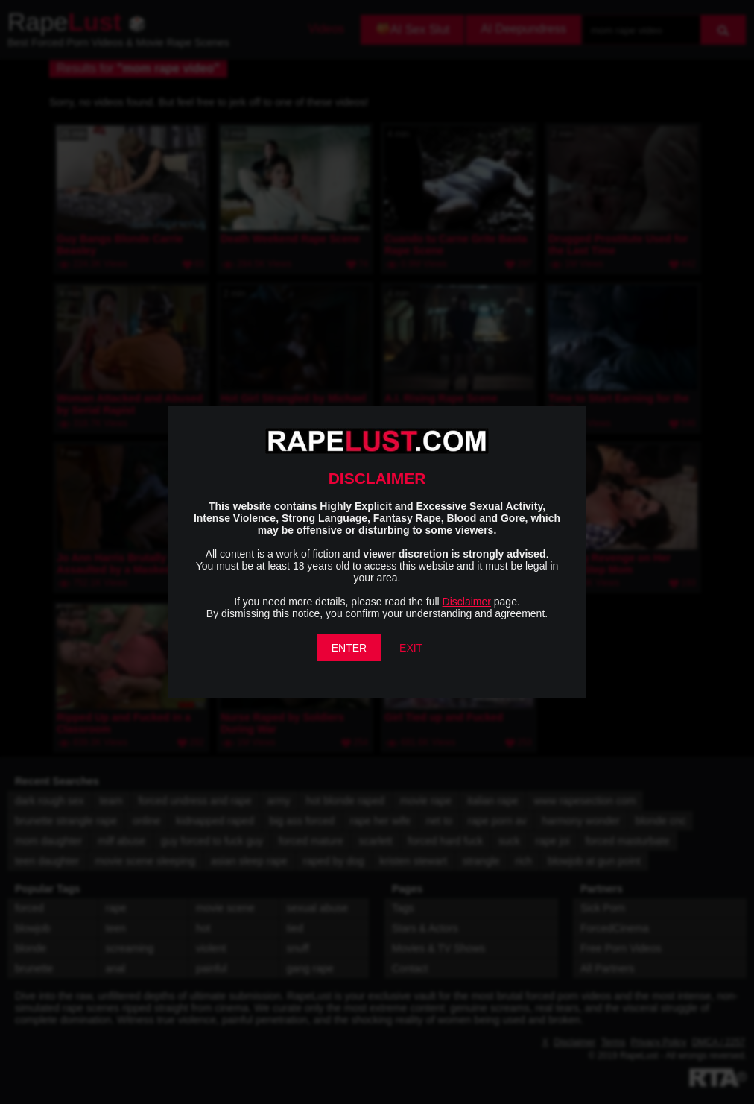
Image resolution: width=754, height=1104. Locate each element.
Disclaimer (467, 602)
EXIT (410, 648)
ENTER (349, 648)
